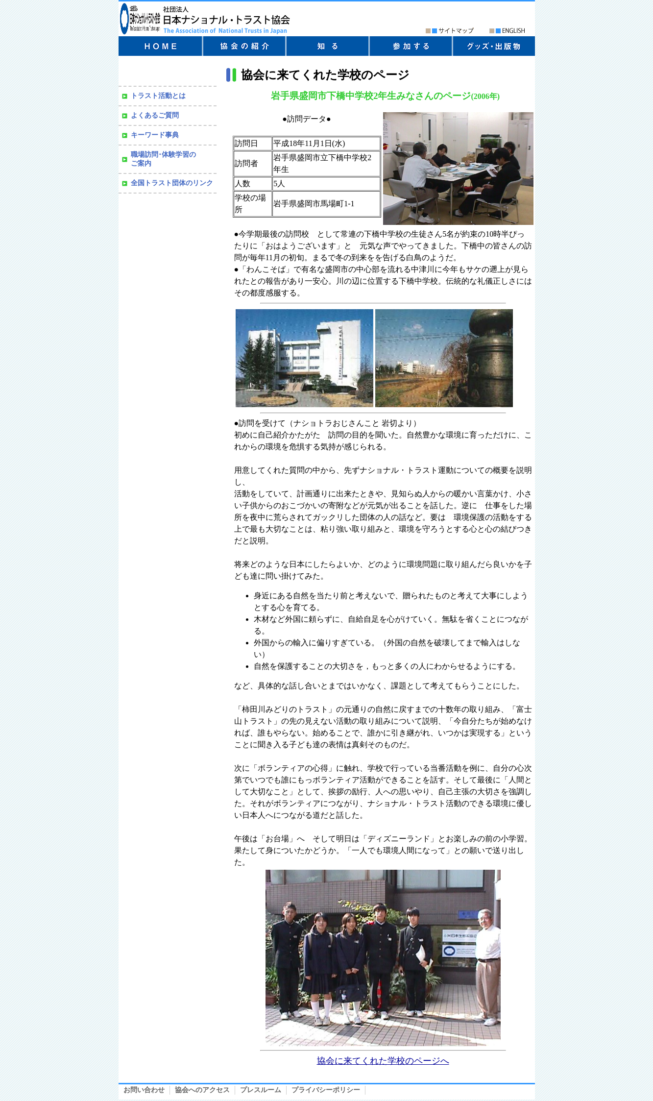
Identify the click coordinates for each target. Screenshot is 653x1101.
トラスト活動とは (158, 95)
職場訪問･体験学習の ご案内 (163, 159)
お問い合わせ (144, 1090)
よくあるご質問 (155, 115)
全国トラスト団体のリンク (172, 183)
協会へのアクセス (202, 1090)
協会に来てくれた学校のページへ (383, 1061)
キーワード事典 (155, 135)
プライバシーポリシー (325, 1090)
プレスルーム (260, 1090)
